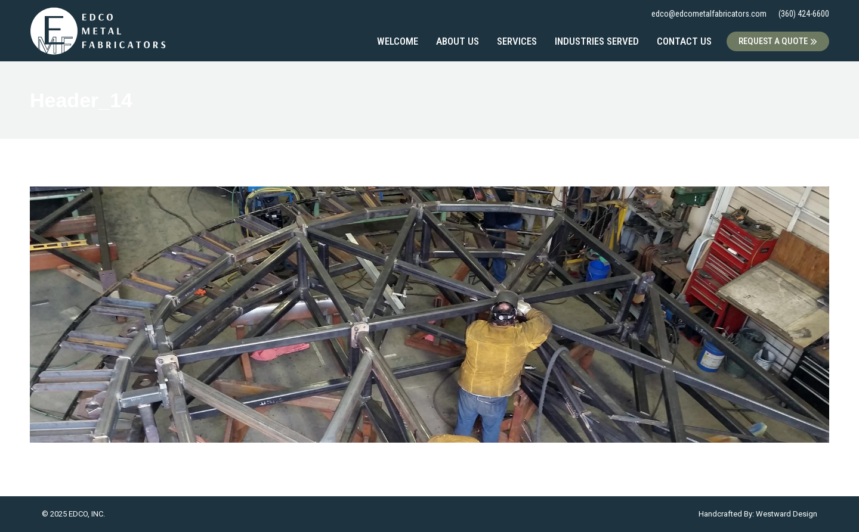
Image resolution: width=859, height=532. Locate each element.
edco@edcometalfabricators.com (709, 13)
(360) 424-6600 (803, 13)
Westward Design (786, 513)
